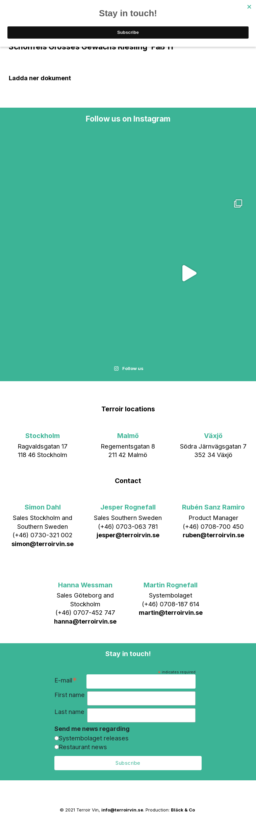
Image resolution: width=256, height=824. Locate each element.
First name (69, 694)
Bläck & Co (183, 809)
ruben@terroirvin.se (213, 535)
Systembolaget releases (94, 738)
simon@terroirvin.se (42, 543)
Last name (69, 711)
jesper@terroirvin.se (128, 535)
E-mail (65, 681)
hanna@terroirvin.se (85, 621)
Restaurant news (83, 747)
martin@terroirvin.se (171, 612)
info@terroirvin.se (122, 809)
